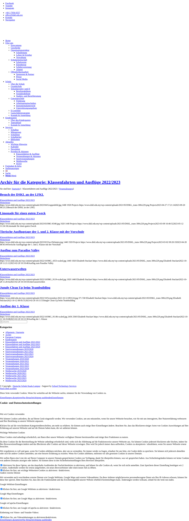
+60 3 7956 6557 (12, 13)
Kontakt (8, 17)
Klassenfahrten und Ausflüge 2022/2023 (17, 200)
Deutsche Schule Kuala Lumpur (26, 386)
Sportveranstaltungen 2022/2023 (19, 354)
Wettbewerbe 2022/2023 (15, 378)
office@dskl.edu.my (14, 15)
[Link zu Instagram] (9, 8)
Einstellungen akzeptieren (11, 397)
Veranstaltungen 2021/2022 (17, 364)
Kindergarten (11, 339)
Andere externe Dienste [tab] (10, 473)
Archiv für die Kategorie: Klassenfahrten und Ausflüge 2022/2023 (60, 182)
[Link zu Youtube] (9, 6)
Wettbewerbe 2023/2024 (15, 380)
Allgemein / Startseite (14, 332)
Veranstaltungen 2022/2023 (17, 366)
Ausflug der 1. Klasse (14, 306)
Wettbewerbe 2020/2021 (15, 373)
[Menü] (10, 176)
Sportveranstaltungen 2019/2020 (19, 349)
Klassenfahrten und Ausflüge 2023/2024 (22, 347)
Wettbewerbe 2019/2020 (15, 371)
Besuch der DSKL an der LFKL (22, 194)
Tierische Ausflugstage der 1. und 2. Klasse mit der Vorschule (42, 231)
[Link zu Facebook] (9, 3)
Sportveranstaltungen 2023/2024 (19, 356)
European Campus (13, 337)
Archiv (8, 335)
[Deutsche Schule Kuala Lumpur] (20, 36)
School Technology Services (64, 386)
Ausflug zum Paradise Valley (19, 250)
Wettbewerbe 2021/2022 (15, 376)
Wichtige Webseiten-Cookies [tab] (12, 432)
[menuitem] (97, 13)
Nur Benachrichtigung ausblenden (37, 397)
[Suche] (8, 173)
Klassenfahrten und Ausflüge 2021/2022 (22, 342)
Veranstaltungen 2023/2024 (17, 368)
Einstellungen (57, 397)
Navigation (10, 20)
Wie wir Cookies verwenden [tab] (12, 414)
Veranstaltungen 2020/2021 (17, 361)
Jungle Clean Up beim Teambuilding (25, 287)
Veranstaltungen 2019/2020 (17, 359)
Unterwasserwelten (13, 269)
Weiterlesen (5, 202)
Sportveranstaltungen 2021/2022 (19, 352)
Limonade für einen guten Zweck (23, 213)
